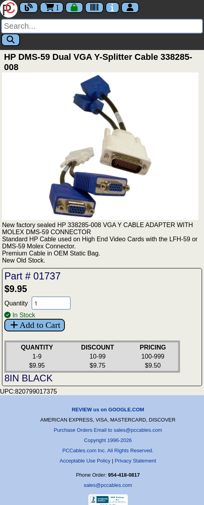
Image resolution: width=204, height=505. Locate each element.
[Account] (130, 7)
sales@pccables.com (108, 485)
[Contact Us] (112, 7)
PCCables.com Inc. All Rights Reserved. (108, 450)
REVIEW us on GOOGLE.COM (108, 410)
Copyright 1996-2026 (108, 440)
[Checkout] (74, 7)
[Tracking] (94, 7)
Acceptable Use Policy (85, 461)
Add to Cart (34, 325)
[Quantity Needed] (51, 303)
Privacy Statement (135, 461)
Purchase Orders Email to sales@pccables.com (108, 430)
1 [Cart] (51, 7)
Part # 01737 (32, 275)
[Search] (102, 26)
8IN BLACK (28, 378)
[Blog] (28, 7)
